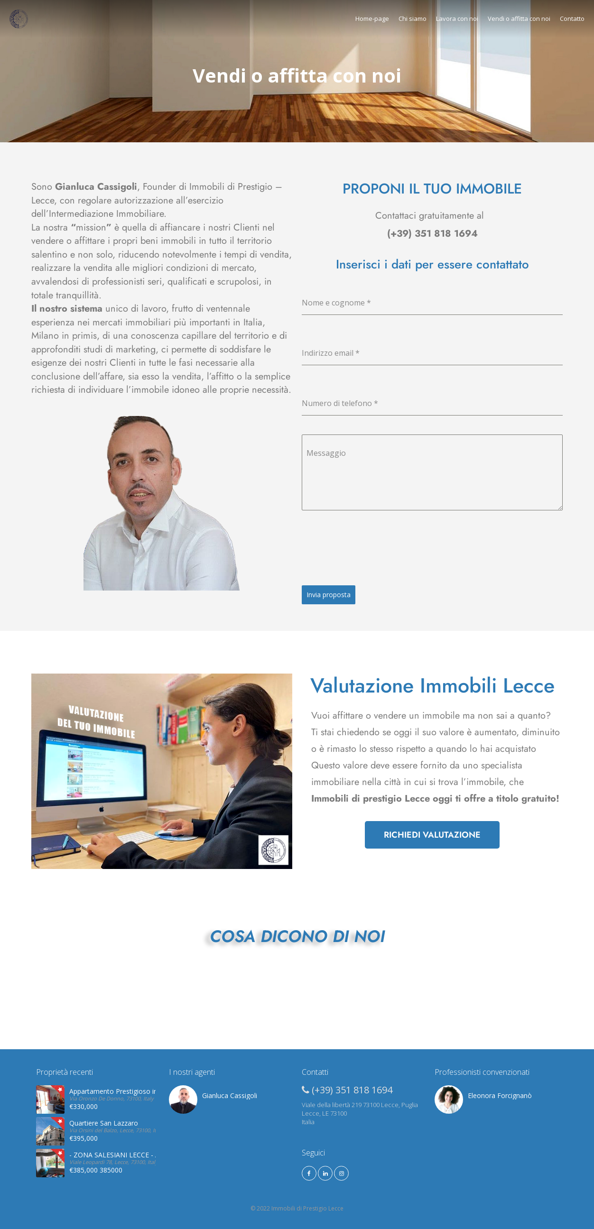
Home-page (372, 18)
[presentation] (432, 547)
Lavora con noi (457, 18)
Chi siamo (413, 18)
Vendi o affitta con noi (519, 18)
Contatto (572, 18)
